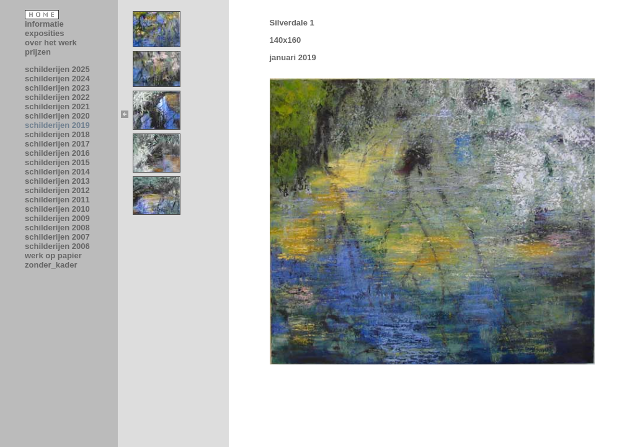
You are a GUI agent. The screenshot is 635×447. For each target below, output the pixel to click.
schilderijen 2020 (57, 115)
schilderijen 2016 (57, 153)
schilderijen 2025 (57, 69)
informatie (44, 24)
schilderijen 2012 (57, 190)
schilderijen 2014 (57, 171)
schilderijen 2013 (57, 181)
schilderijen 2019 (57, 125)
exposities (44, 33)
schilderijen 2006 (57, 246)
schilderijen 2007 (57, 237)
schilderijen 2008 (57, 227)
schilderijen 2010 (57, 209)
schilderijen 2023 (57, 88)
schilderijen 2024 (57, 78)
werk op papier (53, 255)
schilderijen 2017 (57, 143)
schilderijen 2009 (57, 218)
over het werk (51, 42)
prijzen (38, 51)
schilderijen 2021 (57, 106)
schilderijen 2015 (57, 162)
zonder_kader (51, 264)
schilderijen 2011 (57, 199)
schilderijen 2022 (57, 97)
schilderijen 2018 (57, 134)
